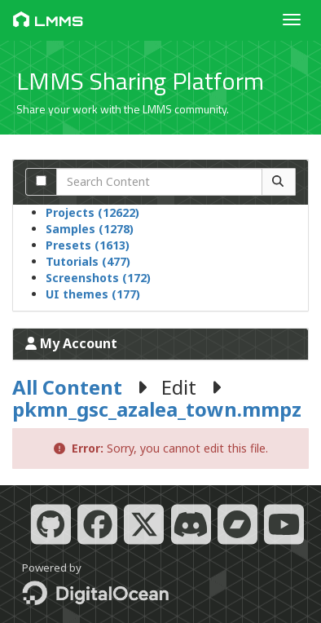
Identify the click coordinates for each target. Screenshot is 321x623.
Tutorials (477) (88, 261)
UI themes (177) (93, 294)
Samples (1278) (90, 228)
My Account (71, 343)
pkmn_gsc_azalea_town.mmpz (156, 408)
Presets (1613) (88, 245)
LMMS (48, 20)
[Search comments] (41, 180)
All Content (67, 386)
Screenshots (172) (98, 277)
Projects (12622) (92, 212)
